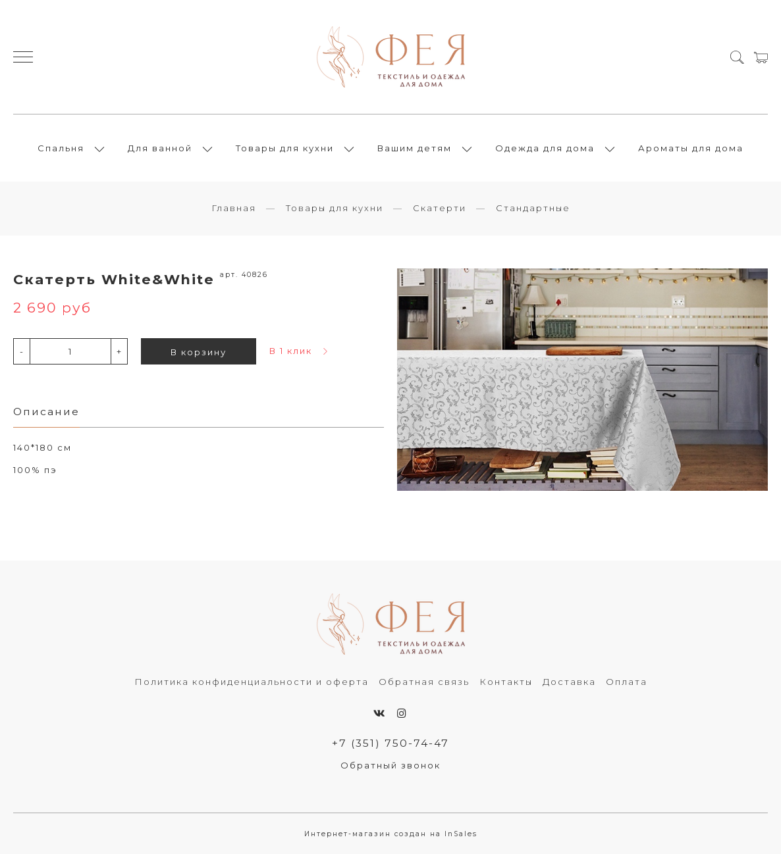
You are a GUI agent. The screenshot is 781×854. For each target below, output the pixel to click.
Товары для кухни (285, 148)
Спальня (61, 148)
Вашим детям (414, 148)
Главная (233, 208)
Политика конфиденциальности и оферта (251, 681)
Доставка (569, 681)
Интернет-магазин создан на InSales (390, 834)
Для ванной (160, 148)
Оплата (626, 681)
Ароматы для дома (690, 148)
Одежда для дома (545, 148)
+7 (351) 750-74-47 (390, 743)
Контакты (506, 681)
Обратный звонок (390, 765)
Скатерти (439, 208)
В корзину (199, 352)
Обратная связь (424, 681)
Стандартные (533, 208)
